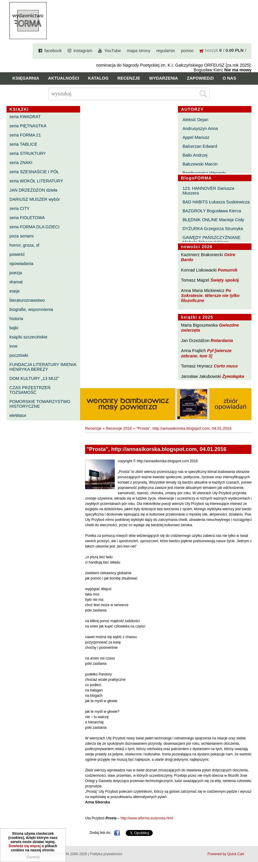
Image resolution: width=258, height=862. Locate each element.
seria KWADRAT (25, 116)
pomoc (187, 50)
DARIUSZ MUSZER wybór (34, 199)
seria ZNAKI (21, 162)
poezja (15, 272)
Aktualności (63, 78)
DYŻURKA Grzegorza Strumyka (212, 228)
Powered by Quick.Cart (226, 854)
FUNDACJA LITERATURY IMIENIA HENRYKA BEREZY (42, 367)
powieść (17, 254)
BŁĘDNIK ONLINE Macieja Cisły (213, 219)
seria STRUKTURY (27, 153)
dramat (16, 282)
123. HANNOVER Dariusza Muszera (208, 190)
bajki (13, 327)
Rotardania (222, 340)
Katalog (98, 78)
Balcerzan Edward (199, 146)
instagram (83, 50)
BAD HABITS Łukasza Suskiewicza (215, 202)
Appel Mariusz (195, 137)
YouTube (112, 50)
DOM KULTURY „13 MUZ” (34, 378)
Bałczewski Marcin (199, 164)
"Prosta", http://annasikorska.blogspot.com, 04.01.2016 (183, 428)
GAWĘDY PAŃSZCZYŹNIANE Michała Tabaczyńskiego (211, 240)
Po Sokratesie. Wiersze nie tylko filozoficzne (210, 295)
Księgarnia (25, 78)
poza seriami (21, 236)
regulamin (165, 50)
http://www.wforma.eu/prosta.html (146, 818)
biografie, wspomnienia (31, 309)
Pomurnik (227, 270)
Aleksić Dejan (195, 119)
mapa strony (138, 50)
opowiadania (21, 263)
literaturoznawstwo (27, 300)
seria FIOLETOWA (27, 217)
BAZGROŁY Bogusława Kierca (211, 210)
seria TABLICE (23, 144)
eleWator (17, 415)
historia (16, 318)
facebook (53, 50)
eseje (14, 291)
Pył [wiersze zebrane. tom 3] (206, 353)
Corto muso (226, 366)
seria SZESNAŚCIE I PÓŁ (34, 171)
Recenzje (128, 78)
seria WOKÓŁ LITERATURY (36, 181)
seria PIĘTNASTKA (28, 125)
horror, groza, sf (24, 245)
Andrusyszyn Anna (200, 128)
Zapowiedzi (200, 78)
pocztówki (18, 355)
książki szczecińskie (28, 337)
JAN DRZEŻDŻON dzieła (33, 190)
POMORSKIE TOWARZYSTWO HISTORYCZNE (39, 404)
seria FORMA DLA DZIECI (34, 226)
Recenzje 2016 (119, 428)
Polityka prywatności (106, 854)
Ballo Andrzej (194, 155)
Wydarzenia (163, 78)
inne (13, 346)
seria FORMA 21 (25, 135)
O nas (229, 78)
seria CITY (19, 208)
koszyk (211, 50)
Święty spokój (224, 280)
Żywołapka (233, 376)
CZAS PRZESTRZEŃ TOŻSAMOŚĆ (29, 390)
